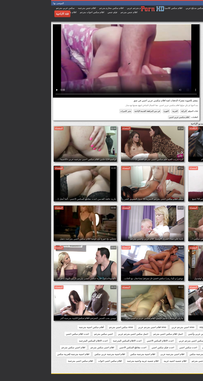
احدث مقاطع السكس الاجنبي (81, 347)
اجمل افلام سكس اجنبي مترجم (117, 334)
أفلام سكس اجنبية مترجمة (40, 327)
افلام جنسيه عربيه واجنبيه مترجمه (92, 361)
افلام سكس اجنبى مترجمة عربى (182, 367)
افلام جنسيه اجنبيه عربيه (124, 361)
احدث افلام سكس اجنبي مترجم (183, 340)
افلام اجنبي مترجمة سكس (150, 354)
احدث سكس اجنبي (137, 347)
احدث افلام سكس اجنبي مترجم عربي (145, 340)
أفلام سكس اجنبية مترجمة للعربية (182, 334)
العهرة (115, 111)
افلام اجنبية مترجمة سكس (91, 354)
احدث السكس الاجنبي (188, 347)
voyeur (151, 327)
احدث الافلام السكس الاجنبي (109, 340)
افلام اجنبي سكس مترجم (22, 347)
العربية (124, 111)
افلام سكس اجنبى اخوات (59, 361)
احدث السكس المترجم (161, 347)
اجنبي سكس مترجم (52, 334)
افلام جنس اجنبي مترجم (151, 361)
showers (164, 327)
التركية (132, 111)
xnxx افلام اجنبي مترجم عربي (101, 327)
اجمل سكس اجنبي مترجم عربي (82, 334)
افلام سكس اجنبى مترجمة (29, 361)
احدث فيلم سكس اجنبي (111, 347)
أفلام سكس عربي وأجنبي (149, 334)
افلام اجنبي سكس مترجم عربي (183, 354)
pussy (177, 327)
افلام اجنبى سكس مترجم (51, 347)
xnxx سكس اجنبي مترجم (70, 327)
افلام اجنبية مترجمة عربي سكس (58, 354)
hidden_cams (191, 327)
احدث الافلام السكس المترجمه (42, 340)
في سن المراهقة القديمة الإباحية (96, 111)
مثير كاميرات (74, 111)
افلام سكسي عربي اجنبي (128, 117)
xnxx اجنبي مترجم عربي (131, 327)
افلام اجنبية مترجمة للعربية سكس (22, 354)
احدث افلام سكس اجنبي (26, 334)
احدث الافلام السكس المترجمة (76, 340)
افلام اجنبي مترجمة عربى (121, 354)
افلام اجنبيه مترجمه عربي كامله (183, 361)
